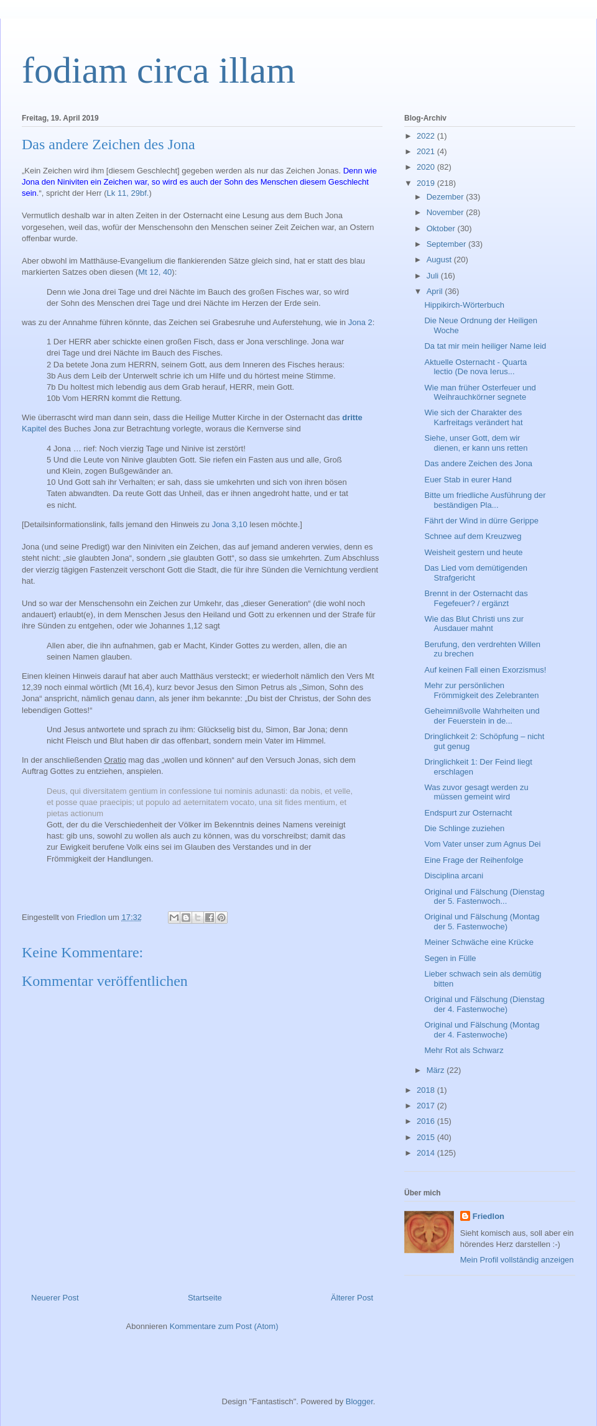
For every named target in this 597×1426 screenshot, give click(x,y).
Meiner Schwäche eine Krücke (479, 942)
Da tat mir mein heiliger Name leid (485, 346)
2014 (427, 1152)
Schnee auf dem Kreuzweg (472, 536)
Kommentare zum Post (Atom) (224, 1326)
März (437, 1070)
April (436, 291)
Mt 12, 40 (155, 272)
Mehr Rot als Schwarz (463, 1050)
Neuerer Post (55, 1297)
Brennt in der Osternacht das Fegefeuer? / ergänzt (475, 598)
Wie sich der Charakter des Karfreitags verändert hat (473, 417)
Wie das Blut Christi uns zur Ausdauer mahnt (474, 623)
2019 (427, 183)
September (447, 244)
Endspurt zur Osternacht (468, 812)
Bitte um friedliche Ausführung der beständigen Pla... (484, 500)
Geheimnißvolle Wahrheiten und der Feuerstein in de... (481, 715)
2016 (427, 1121)
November (446, 212)
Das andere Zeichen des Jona (478, 463)
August (440, 259)
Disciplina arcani (453, 875)
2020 (427, 167)
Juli (434, 275)
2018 (427, 1090)
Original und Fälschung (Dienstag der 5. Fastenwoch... (484, 896)
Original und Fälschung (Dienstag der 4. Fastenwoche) (484, 1004)
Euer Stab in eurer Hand (467, 479)
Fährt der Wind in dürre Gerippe (481, 520)
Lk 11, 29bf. (128, 193)
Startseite (205, 1297)
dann (145, 698)
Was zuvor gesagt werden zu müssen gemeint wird (476, 792)
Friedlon (488, 1216)
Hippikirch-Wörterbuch (464, 305)
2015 (427, 1137)
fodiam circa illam (158, 70)
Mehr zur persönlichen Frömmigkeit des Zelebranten (481, 690)
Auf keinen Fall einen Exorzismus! (485, 669)
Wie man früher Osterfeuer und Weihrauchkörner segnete (479, 392)
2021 (427, 151)
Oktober (442, 228)
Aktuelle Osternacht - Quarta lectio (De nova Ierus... (475, 367)
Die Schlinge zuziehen (464, 828)
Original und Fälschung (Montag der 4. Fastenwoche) (481, 1029)
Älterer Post (352, 1297)
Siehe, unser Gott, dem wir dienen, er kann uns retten (475, 443)
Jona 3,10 (230, 524)
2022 (427, 135)
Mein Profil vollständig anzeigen (517, 1259)
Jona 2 (360, 322)
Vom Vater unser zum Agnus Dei (482, 844)
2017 (427, 1105)
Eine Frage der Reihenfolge (473, 860)
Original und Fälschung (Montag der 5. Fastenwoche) (481, 921)
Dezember (446, 196)
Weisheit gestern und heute (473, 552)
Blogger (359, 1401)
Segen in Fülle (450, 958)
